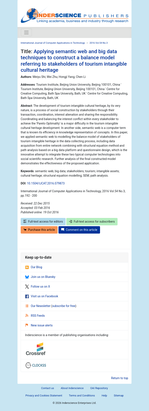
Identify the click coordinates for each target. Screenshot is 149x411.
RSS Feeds (35, 315)
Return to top (119, 378)
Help (104, 395)
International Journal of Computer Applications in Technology (53, 43)
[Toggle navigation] (26, 32)
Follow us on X (37, 286)
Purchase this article (39, 229)
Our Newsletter (38, 306)
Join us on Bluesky (40, 277)
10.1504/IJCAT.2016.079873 (46, 183)
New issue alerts (39, 325)
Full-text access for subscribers (92, 221)
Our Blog (33, 267)
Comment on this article (79, 229)
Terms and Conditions (82, 395)
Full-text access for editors (43, 221)
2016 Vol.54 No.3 (98, 43)
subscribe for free (63, 306)
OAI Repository (99, 388)
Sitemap (118, 395)
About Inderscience (72, 388)
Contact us (47, 388)
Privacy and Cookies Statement (43, 395)
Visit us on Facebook (41, 296)
